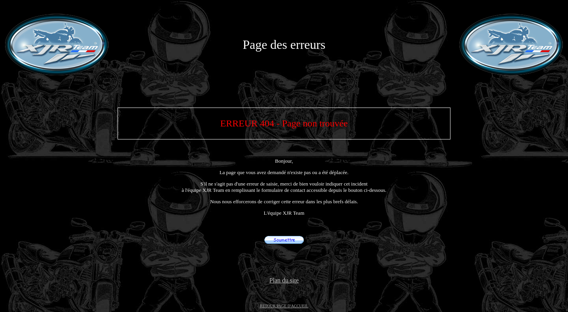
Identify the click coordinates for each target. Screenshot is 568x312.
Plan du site (284, 280)
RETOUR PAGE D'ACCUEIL (284, 306)
